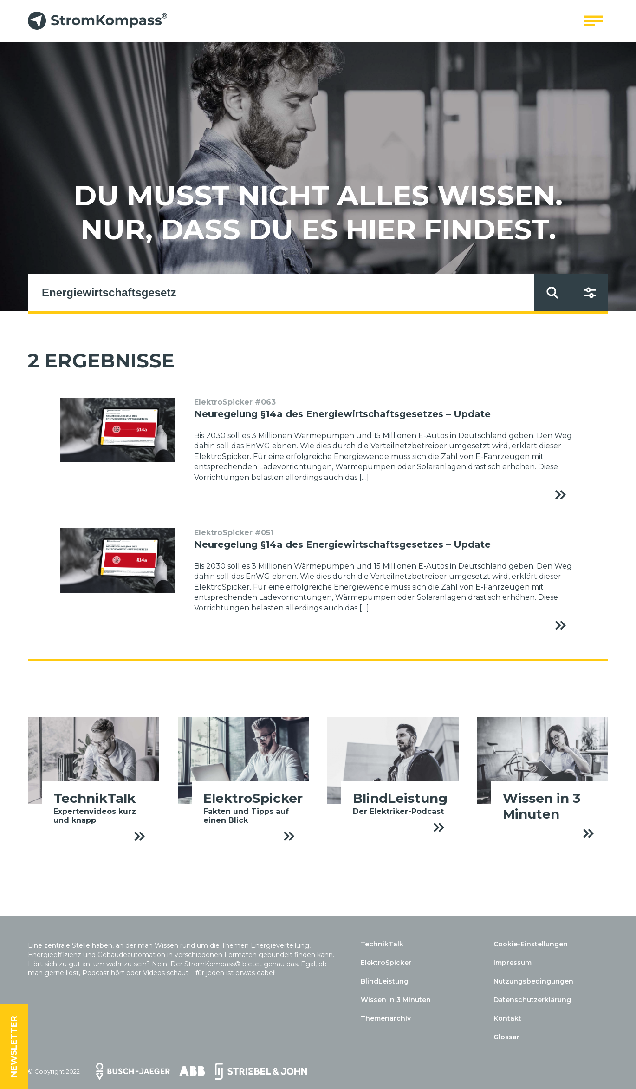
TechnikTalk (382, 944)
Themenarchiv (386, 1018)
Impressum (512, 962)
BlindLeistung (385, 981)
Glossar (506, 1037)
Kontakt (507, 1018)
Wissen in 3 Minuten (396, 1000)
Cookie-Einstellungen (530, 944)
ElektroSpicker (386, 962)
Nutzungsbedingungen (533, 981)
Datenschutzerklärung (532, 1000)
